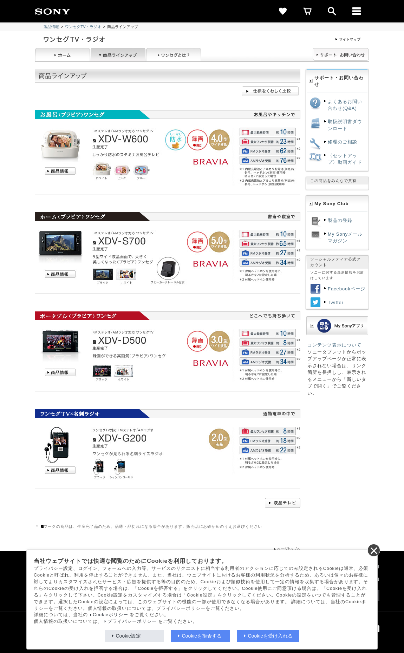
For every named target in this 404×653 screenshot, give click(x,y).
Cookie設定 (128, 636)
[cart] (307, 11)
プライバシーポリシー (132, 621)
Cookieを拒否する (202, 636)
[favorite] (283, 11)
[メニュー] (356, 11)
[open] (332, 11)
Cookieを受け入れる (270, 636)
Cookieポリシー (110, 614)
